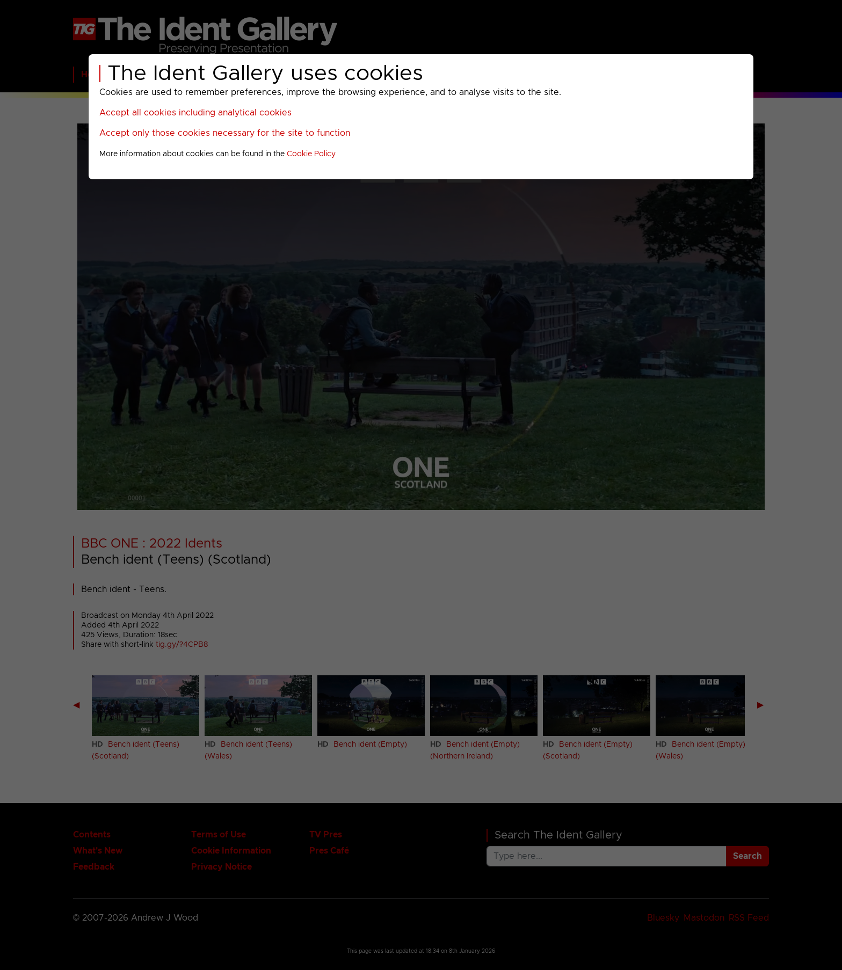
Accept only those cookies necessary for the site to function (224, 133)
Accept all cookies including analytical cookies (195, 112)
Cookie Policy (311, 154)
